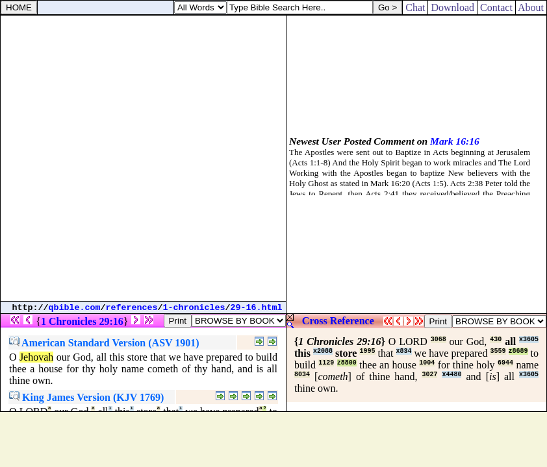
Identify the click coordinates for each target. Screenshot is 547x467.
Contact (496, 7)
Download (452, 7)
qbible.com (75, 308)
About (531, 7)
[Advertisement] (143, 158)
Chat (415, 7)
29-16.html (257, 308)
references (132, 308)
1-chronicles (194, 308)
